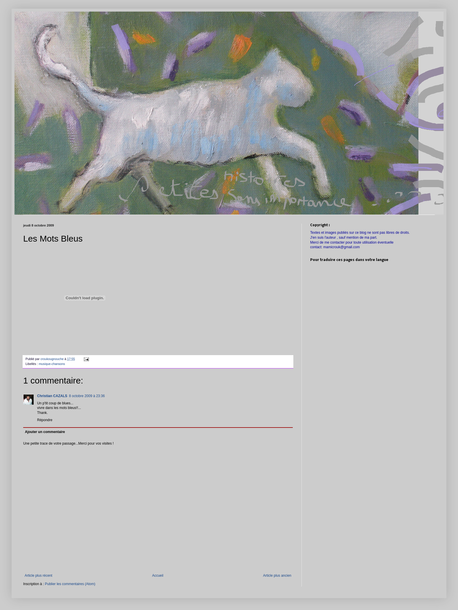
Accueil (157, 576)
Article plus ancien (277, 576)
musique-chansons (52, 364)
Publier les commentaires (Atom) (70, 584)
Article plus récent (38, 576)
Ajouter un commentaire (45, 432)
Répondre (44, 420)
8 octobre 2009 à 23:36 (87, 396)
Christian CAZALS (52, 396)
